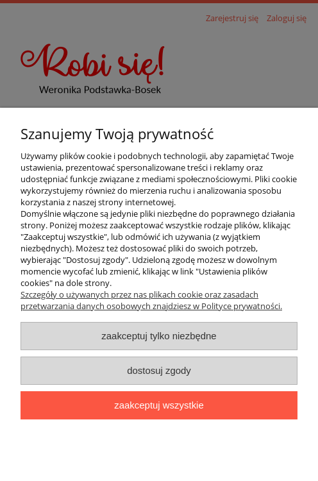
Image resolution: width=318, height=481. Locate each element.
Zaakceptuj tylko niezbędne (158, 335)
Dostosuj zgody (159, 370)
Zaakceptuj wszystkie (158, 405)
